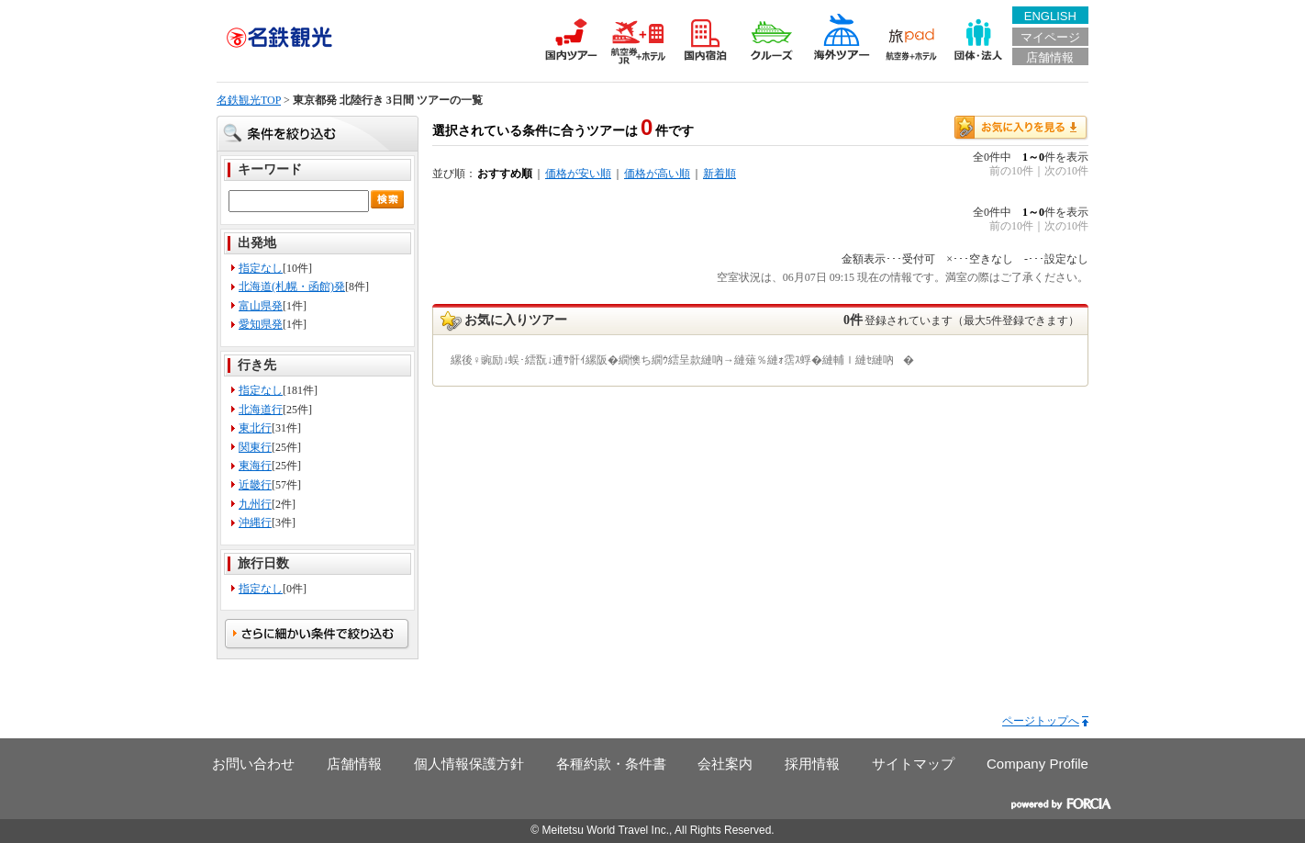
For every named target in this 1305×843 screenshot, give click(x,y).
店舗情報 (1050, 57)
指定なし (261, 268)
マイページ (1050, 37)
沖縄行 (255, 522)
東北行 (255, 428)
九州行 (255, 504)
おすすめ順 (504, 173)
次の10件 (1066, 170)
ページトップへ (1040, 720)
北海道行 (261, 409)
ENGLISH (1050, 16)
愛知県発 (261, 324)
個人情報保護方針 (469, 763)
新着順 (719, 173)
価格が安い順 (578, 173)
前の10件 (1011, 170)
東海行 (255, 465)
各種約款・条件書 (611, 763)
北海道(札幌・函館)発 (292, 286)
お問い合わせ (253, 763)
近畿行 (255, 484)
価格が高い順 (657, 173)
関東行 (255, 447)
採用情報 (812, 763)
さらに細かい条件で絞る (317, 634)
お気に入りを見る (1021, 128)
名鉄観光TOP (249, 100)
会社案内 (725, 763)
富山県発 (261, 305)
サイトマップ (913, 763)
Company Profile (1037, 763)
